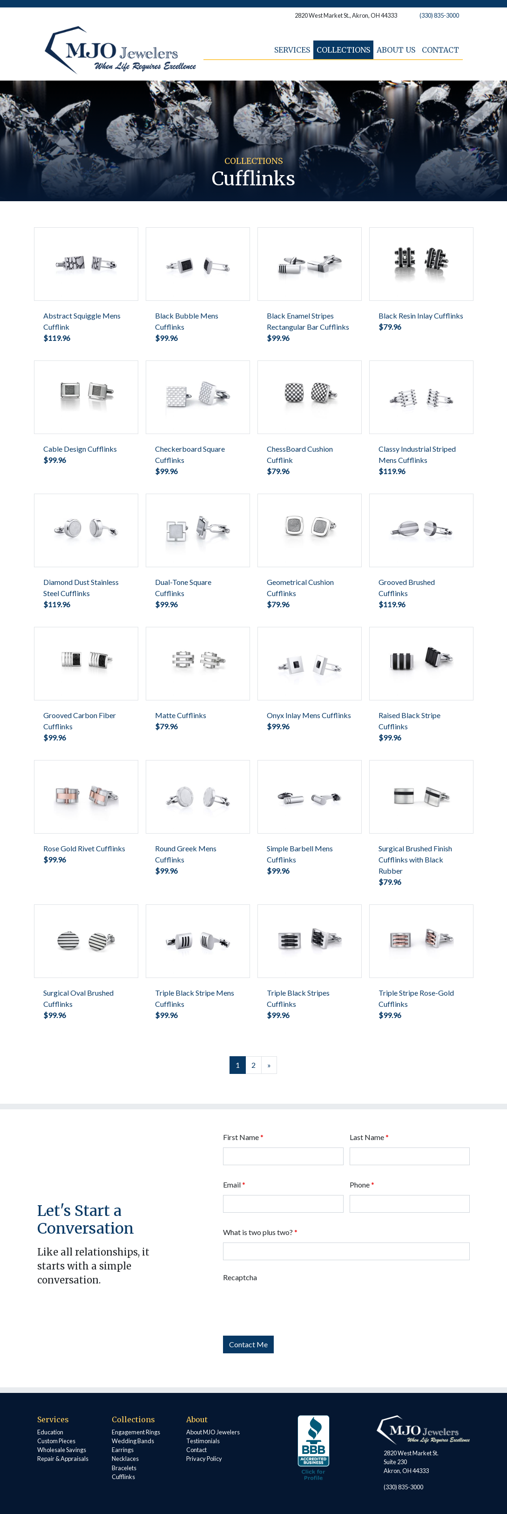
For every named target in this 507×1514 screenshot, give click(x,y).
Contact (440, 49)
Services (289, 49)
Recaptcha (240, 1277)
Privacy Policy (204, 1458)
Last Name (369, 1137)
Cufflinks (123, 1476)
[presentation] (294, 1306)
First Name (243, 1137)
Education (50, 1432)
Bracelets (124, 1468)
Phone (362, 1184)
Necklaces (125, 1458)
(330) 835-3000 (439, 15)
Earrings (123, 1449)
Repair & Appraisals (62, 1458)
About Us (395, 49)
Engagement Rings (136, 1432)
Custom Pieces (56, 1441)
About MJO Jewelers (213, 1432)
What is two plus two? (260, 1232)
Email (234, 1184)
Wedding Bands (133, 1441)
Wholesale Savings (61, 1449)
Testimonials (203, 1441)
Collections (341, 49)
